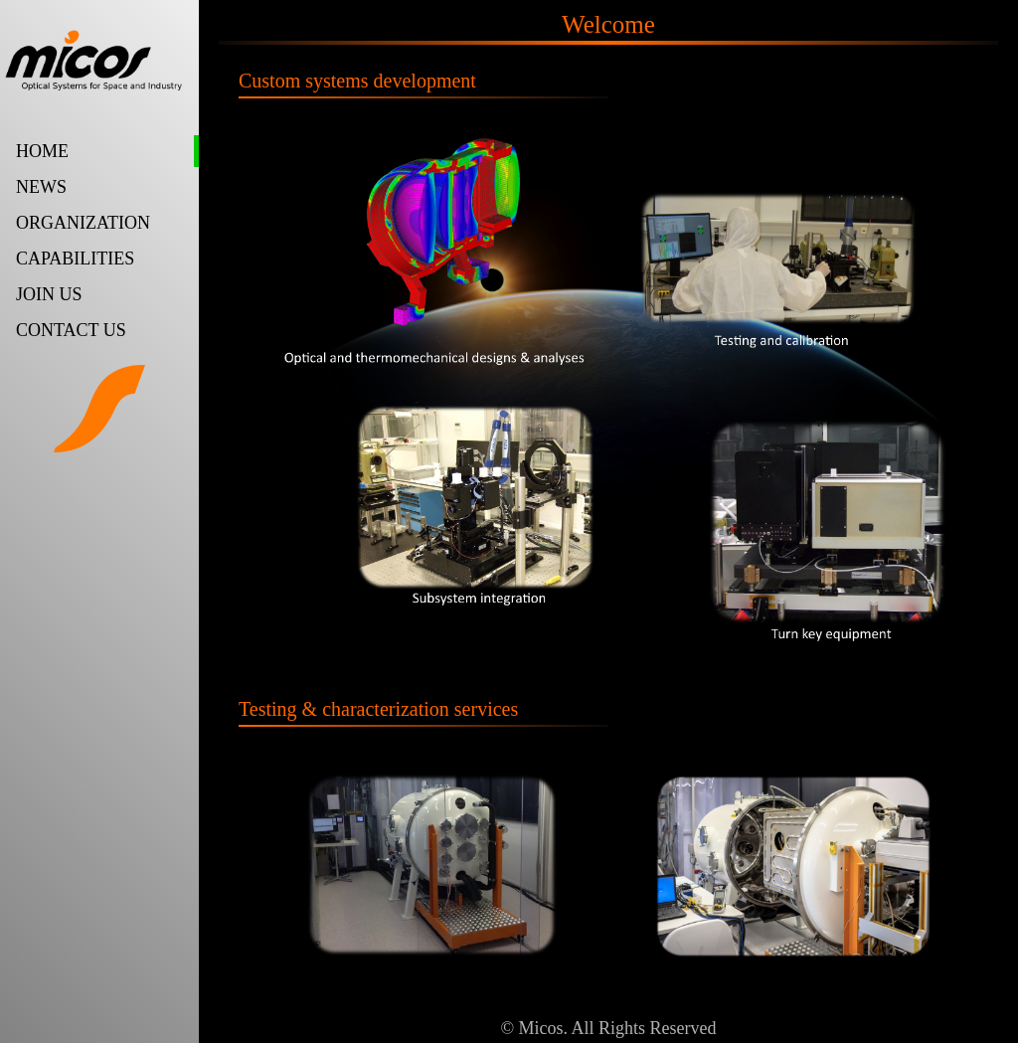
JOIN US (49, 294)
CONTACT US (71, 330)
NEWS (41, 187)
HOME (42, 151)
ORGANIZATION (83, 223)
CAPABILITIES (75, 258)
